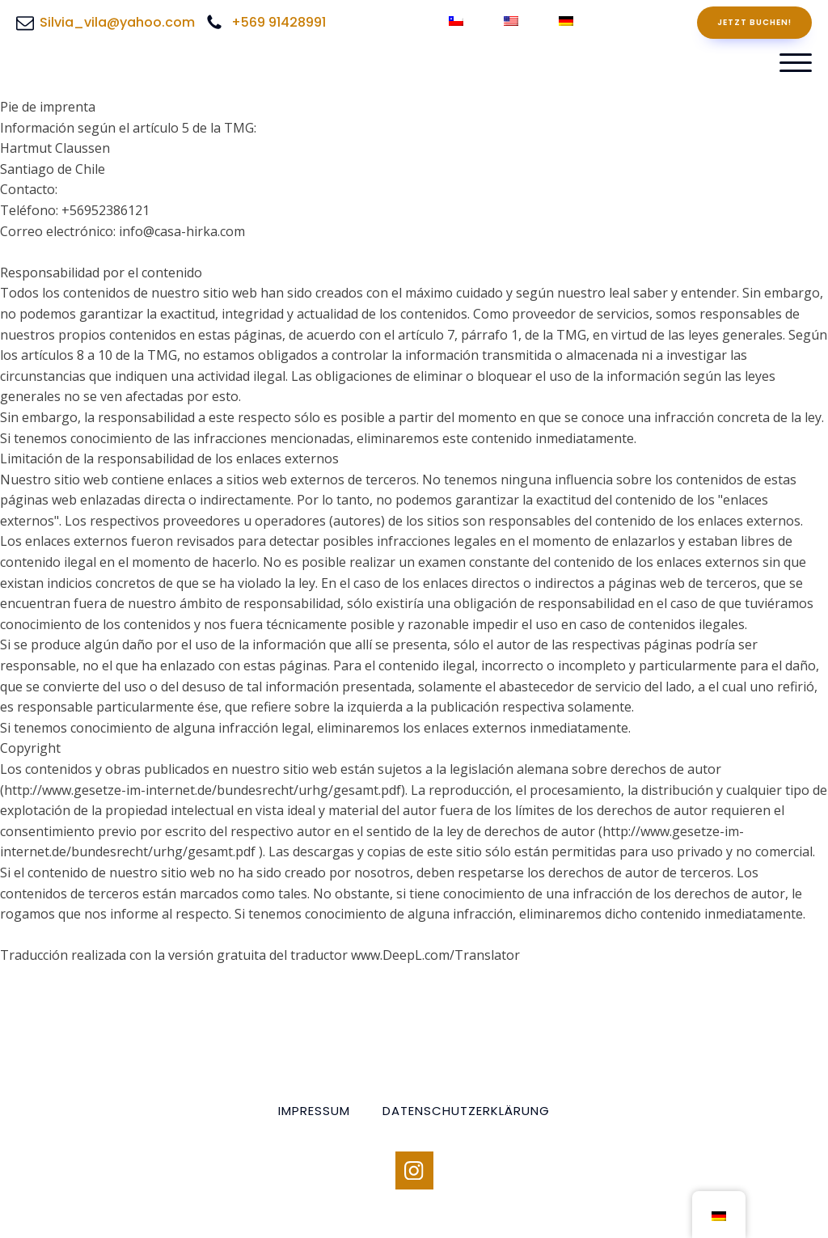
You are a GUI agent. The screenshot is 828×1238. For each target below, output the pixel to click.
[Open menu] (795, 63)
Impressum (314, 1110)
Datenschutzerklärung (466, 1110)
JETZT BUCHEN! (754, 22)
